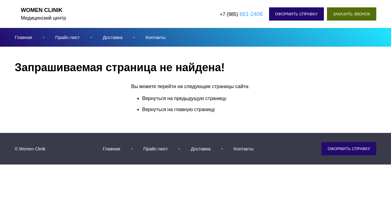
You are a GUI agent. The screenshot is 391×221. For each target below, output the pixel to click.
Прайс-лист (67, 37)
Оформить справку (296, 14)
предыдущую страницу (200, 98)
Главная (23, 37)
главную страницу (194, 109)
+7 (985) (241, 14)
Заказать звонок (351, 14)
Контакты (155, 37)
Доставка (112, 37)
